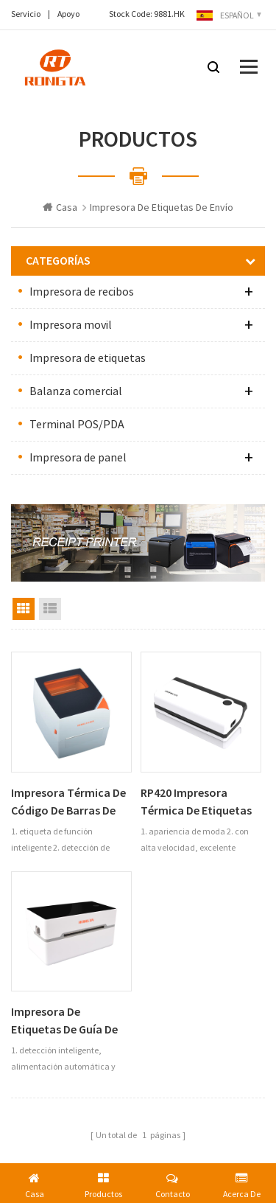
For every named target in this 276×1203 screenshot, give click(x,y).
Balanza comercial (75, 391)
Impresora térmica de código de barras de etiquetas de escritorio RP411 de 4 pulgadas (70, 802)
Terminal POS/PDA (76, 424)
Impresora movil (70, 325)
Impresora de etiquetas (87, 358)
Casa (60, 208)
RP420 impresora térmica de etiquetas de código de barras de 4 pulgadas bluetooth (201, 802)
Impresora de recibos (81, 292)
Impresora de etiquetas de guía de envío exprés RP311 (64, 1021)
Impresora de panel (78, 457)
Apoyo (68, 14)
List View (50, 609)
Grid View (24, 609)
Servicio (25, 14)
